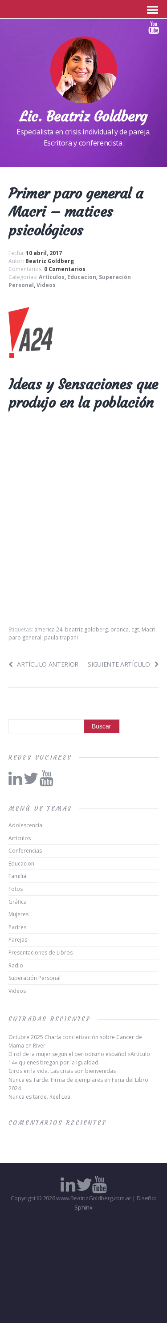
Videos (46, 285)
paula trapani (61, 637)
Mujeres (18, 914)
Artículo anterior (43, 664)
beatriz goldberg (86, 629)
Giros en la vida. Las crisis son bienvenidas (62, 1071)
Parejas (17, 939)
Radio (15, 965)
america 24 (48, 629)
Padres (17, 927)
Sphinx (83, 1207)
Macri (148, 629)
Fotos (15, 889)
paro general (24, 637)
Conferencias (25, 850)
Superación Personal (34, 978)
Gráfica (17, 902)
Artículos (52, 277)
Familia (17, 876)
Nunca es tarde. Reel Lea (39, 1096)
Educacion (81, 277)
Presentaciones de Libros (40, 952)
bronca (119, 629)
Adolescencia (25, 825)
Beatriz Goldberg (49, 261)
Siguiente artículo (123, 664)
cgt (135, 629)
